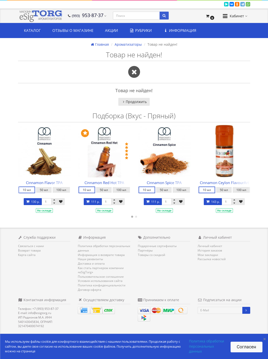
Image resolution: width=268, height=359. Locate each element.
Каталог (32, 30)
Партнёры (145, 250)
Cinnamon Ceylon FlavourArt (224, 182)
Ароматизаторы (128, 44)
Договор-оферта (89, 290)
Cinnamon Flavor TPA (44, 182)
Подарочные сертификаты (157, 246)
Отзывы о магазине (72, 30)
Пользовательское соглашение (101, 277)
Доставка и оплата (91, 263)
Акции (111, 30)
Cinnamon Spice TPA (164, 182)
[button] (209, 16)
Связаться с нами (31, 246)
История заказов (210, 250)
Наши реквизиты (90, 259)
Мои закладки (208, 255)
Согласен (246, 346)
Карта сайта (27, 255)
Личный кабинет (210, 246)
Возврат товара (29, 250)
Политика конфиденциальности (101, 285)
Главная (100, 44)
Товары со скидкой (151, 255)
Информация (179, 30)
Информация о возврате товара (101, 255)
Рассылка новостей (212, 259)
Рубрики (140, 30)
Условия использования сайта (100, 281)
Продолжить (134, 101)
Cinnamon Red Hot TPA (104, 182)
